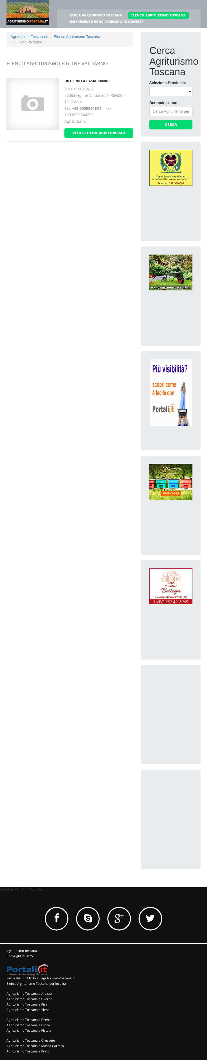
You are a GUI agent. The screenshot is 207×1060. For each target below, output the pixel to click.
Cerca (171, 124)
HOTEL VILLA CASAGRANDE (86, 81)
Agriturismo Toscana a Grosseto (30, 1040)
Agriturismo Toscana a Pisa (26, 1004)
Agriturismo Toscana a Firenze (29, 1019)
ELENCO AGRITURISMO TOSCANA (158, 15)
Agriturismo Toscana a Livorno (29, 999)
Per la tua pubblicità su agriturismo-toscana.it (40, 978)
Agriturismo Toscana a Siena (28, 1009)
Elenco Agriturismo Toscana (77, 37)
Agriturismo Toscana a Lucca (28, 1025)
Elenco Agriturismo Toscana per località (36, 983)
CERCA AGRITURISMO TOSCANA (96, 15)
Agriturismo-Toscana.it (29, 37)
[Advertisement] (178, 700)
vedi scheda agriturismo (98, 132)
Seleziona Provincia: (167, 83)
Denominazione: (163, 103)
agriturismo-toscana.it (23, 950)
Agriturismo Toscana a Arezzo (29, 993)
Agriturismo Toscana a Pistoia (28, 1030)
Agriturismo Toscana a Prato (27, 1051)
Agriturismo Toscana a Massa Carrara (35, 1046)
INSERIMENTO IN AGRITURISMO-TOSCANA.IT (106, 21)
